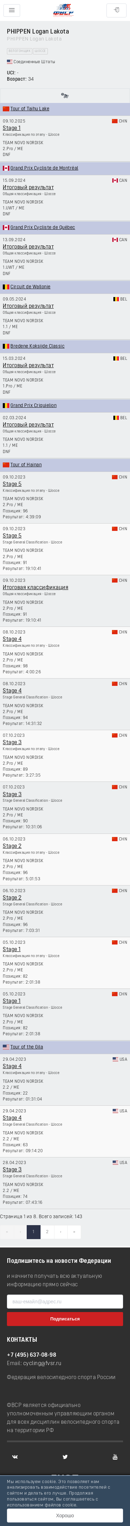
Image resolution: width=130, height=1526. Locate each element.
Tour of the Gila (26, 1047)
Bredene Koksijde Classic (37, 346)
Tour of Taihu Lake (29, 109)
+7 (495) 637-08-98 (31, 1355)
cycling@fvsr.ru (42, 1363)
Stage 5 (12, 484)
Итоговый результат (28, 188)
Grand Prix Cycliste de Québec (42, 227)
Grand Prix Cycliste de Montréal (44, 168)
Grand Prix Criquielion (33, 405)
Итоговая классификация (35, 588)
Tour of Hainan (26, 465)
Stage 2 (12, 846)
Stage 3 (12, 743)
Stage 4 (12, 639)
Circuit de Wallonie (30, 287)
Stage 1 (12, 128)
